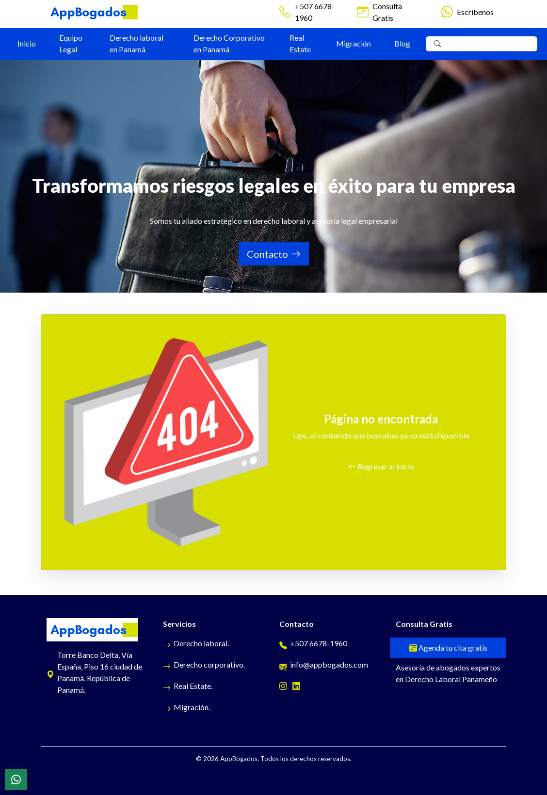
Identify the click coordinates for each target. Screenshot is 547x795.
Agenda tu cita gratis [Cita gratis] (448, 647)
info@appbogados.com (323, 664)
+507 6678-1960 (315, 11)
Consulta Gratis (387, 11)
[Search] (489, 43)
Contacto (274, 254)
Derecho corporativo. (204, 664)
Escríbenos (475, 11)
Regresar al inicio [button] (381, 466)
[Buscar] (437, 43)
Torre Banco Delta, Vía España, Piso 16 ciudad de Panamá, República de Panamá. (94, 672)
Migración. (186, 707)
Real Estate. (187, 685)
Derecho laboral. (196, 643)
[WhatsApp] (16, 779)
